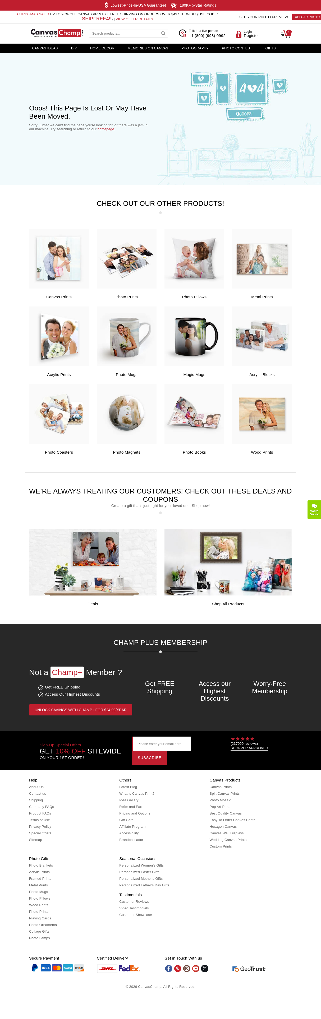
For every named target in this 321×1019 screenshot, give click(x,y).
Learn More (223, 5)
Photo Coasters (59, 452)
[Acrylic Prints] (59, 365)
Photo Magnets (126, 452)
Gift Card (126, 820)
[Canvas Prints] (59, 287)
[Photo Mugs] (127, 365)
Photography (195, 48)
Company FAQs (41, 807)
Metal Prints (262, 297)
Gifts (270, 48)
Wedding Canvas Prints (228, 840)
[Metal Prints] (262, 287)
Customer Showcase (135, 915)
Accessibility (129, 833)
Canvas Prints (59, 297)
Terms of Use (39, 820)
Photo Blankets (41, 865)
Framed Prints (40, 879)
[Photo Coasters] (59, 443)
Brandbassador (131, 840)
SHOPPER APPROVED (249, 748)
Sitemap (35, 840)
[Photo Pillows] (194, 287)
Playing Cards (40, 918)
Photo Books (194, 452)
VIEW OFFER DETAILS (134, 19)
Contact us (37, 793)
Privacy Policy (40, 827)
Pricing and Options (134, 813)
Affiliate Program (132, 827)
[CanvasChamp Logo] (57, 33)
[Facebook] (168, 968)
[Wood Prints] (262, 443)
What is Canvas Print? (136, 793)
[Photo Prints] (127, 287)
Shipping (36, 800)
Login (248, 32)
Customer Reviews (134, 902)
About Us (36, 787)
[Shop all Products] (228, 594)
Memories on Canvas (148, 48)
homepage (106, 129)
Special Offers (40, 833)
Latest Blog (128, 787)
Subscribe (150, 758)
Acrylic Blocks (261, 374)
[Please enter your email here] (161, 744)
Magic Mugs (194, 374)
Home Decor (102, 48)
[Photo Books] (194, 443)
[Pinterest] (177, 968)
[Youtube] (195, 968)
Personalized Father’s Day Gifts (144, 885)
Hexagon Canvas (223, 827)
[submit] (164, 33)
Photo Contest (237, 48)
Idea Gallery (129, 800)
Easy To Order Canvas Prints (232, 820)
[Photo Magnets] (127, 443)
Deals (93, 604)
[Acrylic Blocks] (262, 365)
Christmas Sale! (33, 14)
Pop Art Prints (220, 807)
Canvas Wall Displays (227, 833)
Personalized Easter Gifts (139, 872)
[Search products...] (128, 34)
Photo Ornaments (43, 925)
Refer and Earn (131, 807)
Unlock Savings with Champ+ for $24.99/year (81, 710)
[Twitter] (204, 968)
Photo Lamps (39, 938)
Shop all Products (228, 604)
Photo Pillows (194, 297)
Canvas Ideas (45, 48)
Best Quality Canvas (226, 813)
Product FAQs (40, 813)
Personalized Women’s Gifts (141, 865)
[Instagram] (186, 968)
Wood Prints (262, 452)
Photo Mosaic (220, 800)
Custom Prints (221, 846)
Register (251, 36)
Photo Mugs (126, 374)
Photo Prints (127, 297)
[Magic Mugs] (194, 365)
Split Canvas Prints (225, 793)
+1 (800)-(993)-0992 (207, 33)
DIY (74, 48)
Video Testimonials (134, 908)
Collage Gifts (39, 931)
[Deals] (93, 594)
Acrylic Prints (59, 374)
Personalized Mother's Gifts (141, 879)
